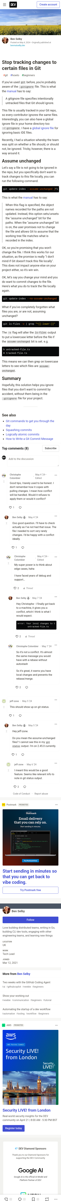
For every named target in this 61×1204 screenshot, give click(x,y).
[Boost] (47, 1199)
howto (14, 75)
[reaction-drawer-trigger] (8, 1199)
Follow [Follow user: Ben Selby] (30, 919)
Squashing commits (19, 430)
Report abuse (41, 793)
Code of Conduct (21, 793)
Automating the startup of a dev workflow (30, 1011)
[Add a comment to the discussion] (33, 461)
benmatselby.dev (17, 45)
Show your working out (30, 998)
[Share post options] (56, 1199)
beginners (28, 75)
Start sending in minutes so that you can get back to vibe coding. (30, 877)
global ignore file (43, 128)
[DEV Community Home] (13, 4)
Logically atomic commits (22, 434)
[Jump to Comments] (22, 1199)
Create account (48, 4)
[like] (11, 507)
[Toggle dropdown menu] (55, 475)
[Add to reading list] (35, 1199)
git (5, 75)
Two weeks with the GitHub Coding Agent (30, 985)
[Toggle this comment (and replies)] (4, 481)
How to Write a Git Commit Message (29, 439)
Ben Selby (16, 39)
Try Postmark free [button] (30, 890)
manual (12, 91)
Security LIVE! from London (26, 1110)
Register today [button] (13, 1128)
